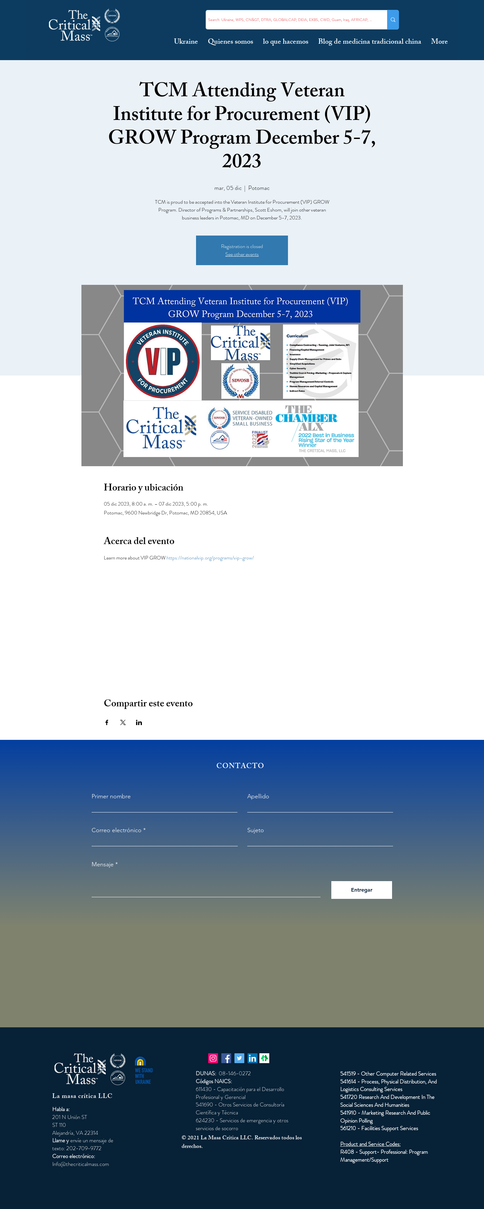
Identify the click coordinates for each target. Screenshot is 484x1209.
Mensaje (103, 864)
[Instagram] (213, 1058)
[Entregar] (361, 890)
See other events (242, 254)
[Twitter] (239, 1058)
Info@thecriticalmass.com (80, 1164)
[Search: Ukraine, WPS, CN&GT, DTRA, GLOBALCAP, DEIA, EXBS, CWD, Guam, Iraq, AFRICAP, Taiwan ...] (290, 19)
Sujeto (255, 830)
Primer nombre (111, 796)
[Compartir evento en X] (123, 722)
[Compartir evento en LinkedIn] (139, 722)
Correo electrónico (117, 830)
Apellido (258, 796)
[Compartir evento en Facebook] (107, 722)
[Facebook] (226, 1058)
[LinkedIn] (252, 1058)
